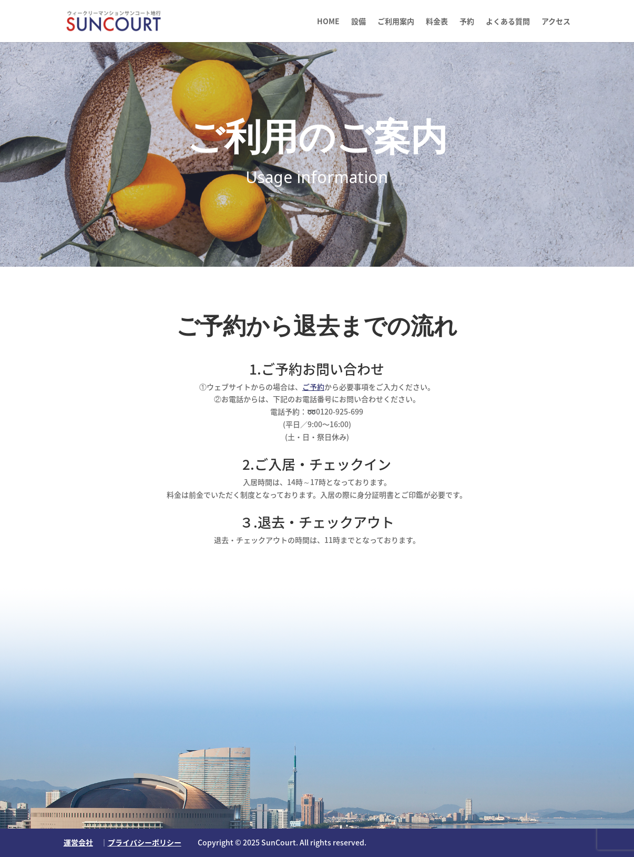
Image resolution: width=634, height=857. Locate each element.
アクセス (555, 21)
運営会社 (78, 842)
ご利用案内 (395, 21)
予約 (466, 21)
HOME (328, 21)
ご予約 (313, 386)
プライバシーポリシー (144, 842)
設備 (358, 21)
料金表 (437, 21)
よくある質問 (508, 21)
